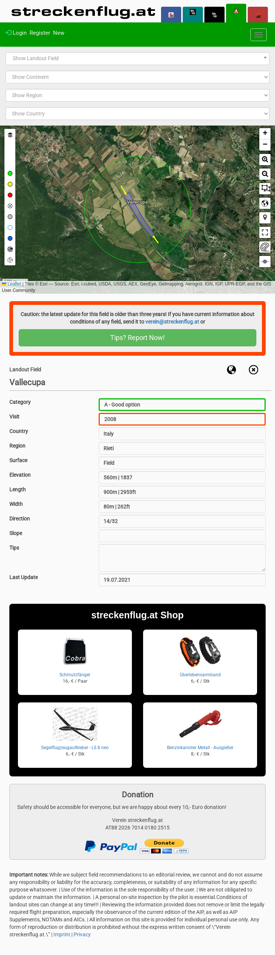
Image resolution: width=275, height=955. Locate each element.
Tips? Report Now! (137, 337)
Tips (14, 548)
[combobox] (137, 58)
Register (40, 33)
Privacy (82, 934)
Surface (18, 460)
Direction (19, 519)
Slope (15, 533)
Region (17, 446)
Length (17, 489)
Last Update (23, 577)
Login (16, 33)
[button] (265, 133)
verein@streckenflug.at (172, 322)
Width (16, 504)
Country (18, 431)
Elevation (20, 475)
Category (20, 402)
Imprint (61, 934)
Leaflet (11, 284)
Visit (14, 417)
